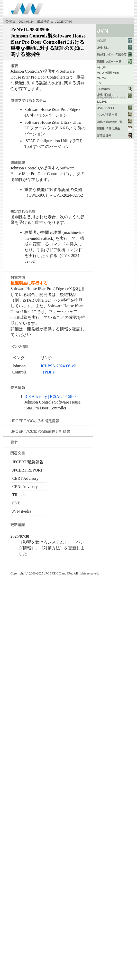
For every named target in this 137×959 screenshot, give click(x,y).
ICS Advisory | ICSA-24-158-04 (51, 396)
